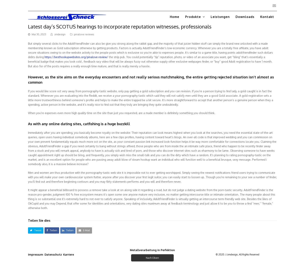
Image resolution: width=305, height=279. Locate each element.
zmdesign (60, 34)
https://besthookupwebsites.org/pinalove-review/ (76, 57)
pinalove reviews (84, 34)
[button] (35, 230)
